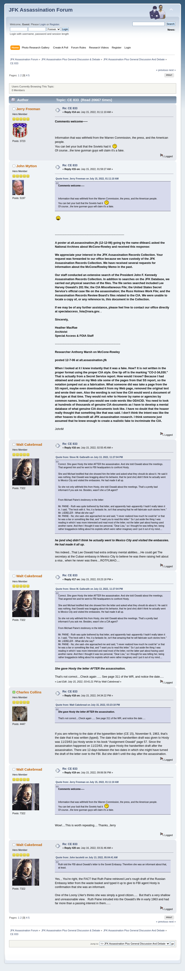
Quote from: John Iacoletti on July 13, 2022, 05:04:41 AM (86, 857)
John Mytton (26, 166)
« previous (162, 70)
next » (172, 70)
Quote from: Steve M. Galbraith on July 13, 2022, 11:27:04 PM (89, 457)
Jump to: (94, 943)
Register (54, 24)
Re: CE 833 (69, 108)
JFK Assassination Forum (41, 10)
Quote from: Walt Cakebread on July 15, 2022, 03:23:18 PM (88, 705)
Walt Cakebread (29, 444)
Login (43, 24)
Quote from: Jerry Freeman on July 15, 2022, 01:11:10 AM (87, 178)
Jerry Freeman (28, 109)
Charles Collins (28, 692)
